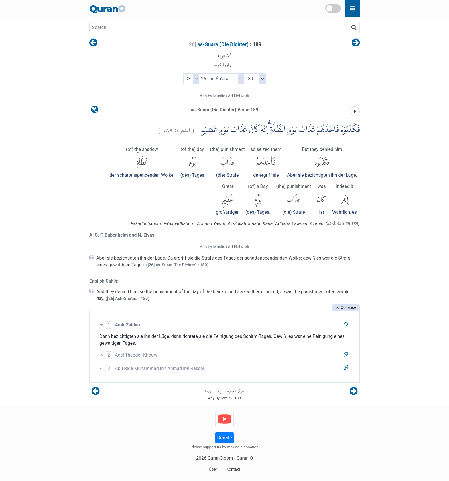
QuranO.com (220, 458)
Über (213, 469)
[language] (94, 110)
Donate (224, 437)
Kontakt (233, 469)
